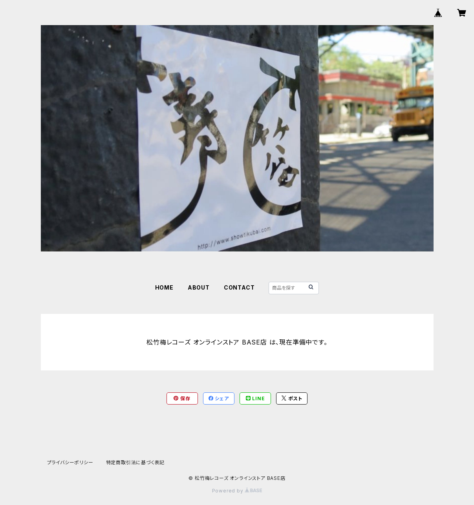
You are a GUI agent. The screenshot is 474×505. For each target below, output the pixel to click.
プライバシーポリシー (70, 462)
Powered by (237, 491)
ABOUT (199, 287)
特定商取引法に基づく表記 (135, 462)
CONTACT (239, 287)
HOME (164, 287)
